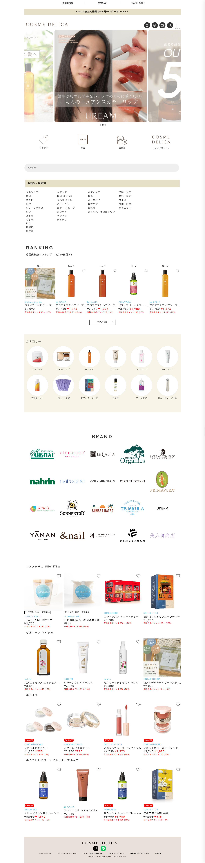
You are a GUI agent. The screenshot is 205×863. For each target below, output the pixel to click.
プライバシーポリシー (116, 853)
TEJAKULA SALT (32, 616)
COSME (102, 3)
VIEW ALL (102, 322)
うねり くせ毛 (65, 200)
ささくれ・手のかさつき (101, 212)
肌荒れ (29, 231)
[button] (170, 25)
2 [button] (103, 125)
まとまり (62, 219)
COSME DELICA (33, 302)
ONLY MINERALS (33, 744)
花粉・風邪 (125, 196)
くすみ (29, 219)
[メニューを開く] (178, 25)
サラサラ (62, 215)
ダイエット (125, 208)
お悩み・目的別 (37, 183)
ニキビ (29, 200)
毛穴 (28, 204)
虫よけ (122, 200)
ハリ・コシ (63, 204)
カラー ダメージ (66, 208)
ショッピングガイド (45, 853)
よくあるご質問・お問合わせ (92, 853)
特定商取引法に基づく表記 (139, 853)
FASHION (67, 3)
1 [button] (100, 125)
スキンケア (32, 192)
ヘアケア (62, 192)
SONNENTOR (111, 613)
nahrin (28, 679)
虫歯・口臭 (125, 204)
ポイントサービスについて (67, 853)
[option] (102, 76)
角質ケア (93, 204)
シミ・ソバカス (34, 208)
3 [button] (105, 125)
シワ (28, 212)
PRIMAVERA (124, 302)
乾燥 (28, 196)
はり (28, 223)
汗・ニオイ (94, 200)
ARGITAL (68, 679)
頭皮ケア (62, 212)
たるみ (29, 215)
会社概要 (158, 853)
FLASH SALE (138, 3)
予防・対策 (125, 192)
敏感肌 (29, 227)
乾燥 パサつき (65, 196)
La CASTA (61, 302)
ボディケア (94, 192)
